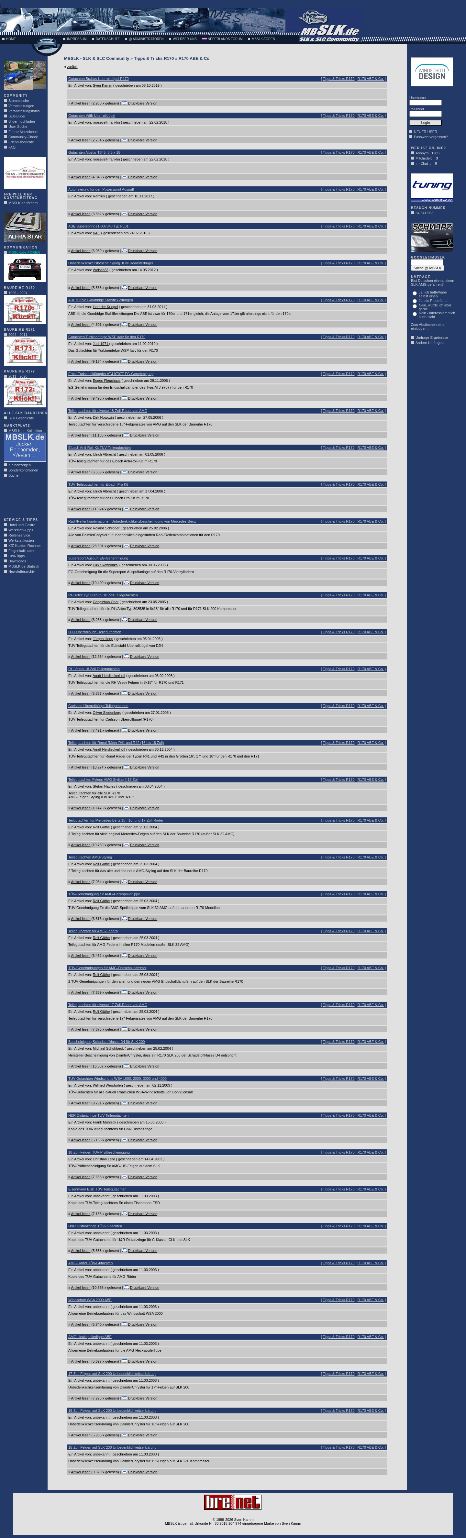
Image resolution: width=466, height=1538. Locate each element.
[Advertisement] (23, 499)
